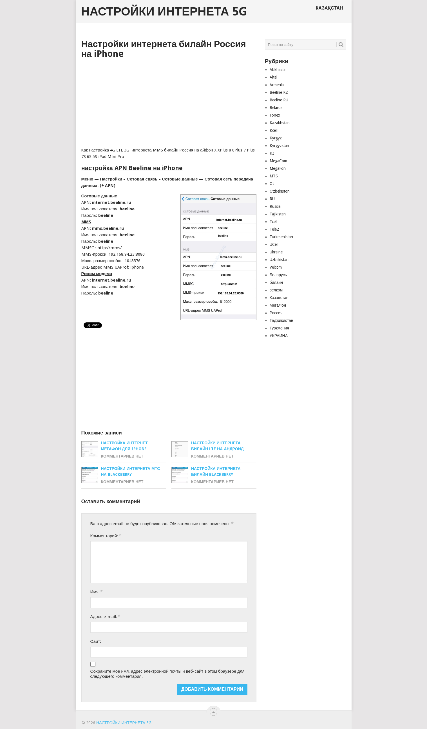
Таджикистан (281, 320)
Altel (273, 77)
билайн (276, 282)
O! (272, 183)
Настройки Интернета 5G (164, 11)
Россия (276, 313)
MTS (274, 176)
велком (276, 290)
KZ (272, 153)
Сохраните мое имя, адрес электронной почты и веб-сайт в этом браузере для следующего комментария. (167, 674)
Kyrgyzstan (279, 145)
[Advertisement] (168, 101)
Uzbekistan (279, 259)
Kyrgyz (276, 138)
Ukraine (276, 252)
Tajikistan (278, 214)
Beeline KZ (279, 92)
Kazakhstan (280, 123)
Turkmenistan (281, 237)
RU (272, 199)
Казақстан (329, 8)
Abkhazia (277, 69)
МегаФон (278, 305)
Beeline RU (279, 100)
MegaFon (278, 168)
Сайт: (95, 641)
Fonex (275, 115)
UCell (274, 244)
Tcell (273, 221)
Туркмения (279, 328)
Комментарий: (105, 535)
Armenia (277, 85)
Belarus (276, 107)
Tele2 (274, 229)
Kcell (274, 130)
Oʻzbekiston (280, 191)
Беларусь (278, 275)
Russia (275, 206)
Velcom (276, 267)
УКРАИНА (279, 335)
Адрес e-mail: (105, 616)
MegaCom (278, 161)
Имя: (96, 591)
